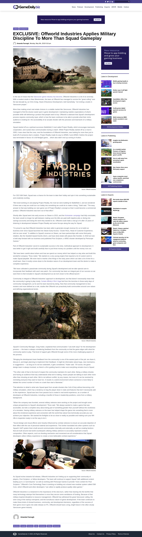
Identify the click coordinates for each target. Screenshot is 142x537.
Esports (107, 8)
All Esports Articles (115, 249)
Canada (23, 526)
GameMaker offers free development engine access (120, 101)
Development (89, 8)
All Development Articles (115, 127)
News (74, 8)
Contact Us (100, 534)
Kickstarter (43, 526)
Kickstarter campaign (72, 215)
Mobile (120, 8)
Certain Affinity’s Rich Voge (51, 281)
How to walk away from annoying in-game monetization (120, 160)
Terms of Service (123, 534)
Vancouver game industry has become (48, 97)
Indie (36, 526)
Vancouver (57, 526)
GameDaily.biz (22, 534)
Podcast (80, 8)
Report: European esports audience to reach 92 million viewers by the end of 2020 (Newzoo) (120, 221)
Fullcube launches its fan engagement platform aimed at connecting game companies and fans (121, 241)
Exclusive (30, 526)
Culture (126, 8)
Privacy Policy (111, 534)
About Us (92, 534)
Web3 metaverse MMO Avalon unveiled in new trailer (120, 119)
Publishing (99, 8)
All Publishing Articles (115, 186)
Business (16, 526)
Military (50, 526)
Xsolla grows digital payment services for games (119, 110)
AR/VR (113, 8)
